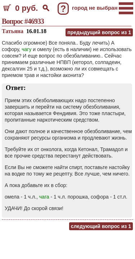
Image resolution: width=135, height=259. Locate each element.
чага (44, 197)
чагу (26, 49)
